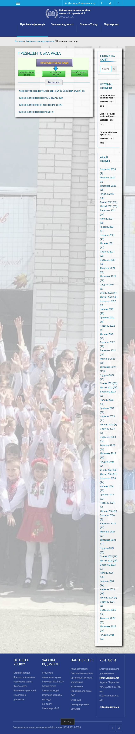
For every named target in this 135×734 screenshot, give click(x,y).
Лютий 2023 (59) (108, 387)
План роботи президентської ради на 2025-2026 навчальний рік (51, 91)
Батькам (75, 709)
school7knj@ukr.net (109, 678)
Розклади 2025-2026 (53, 681)
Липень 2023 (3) (108, 424)
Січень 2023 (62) (108, 383)
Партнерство (111, 24)
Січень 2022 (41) (108, 292)
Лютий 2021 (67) (108, 206)
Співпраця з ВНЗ (50, 708)
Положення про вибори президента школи (40, 105)
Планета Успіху (89, 24)
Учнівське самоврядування (40, 41)
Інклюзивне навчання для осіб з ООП (81, 691)
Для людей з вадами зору (80, 3)
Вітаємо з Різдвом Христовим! (108, 133)
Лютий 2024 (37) (108, 474)
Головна (19, 41)
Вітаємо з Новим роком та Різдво (107, 96)
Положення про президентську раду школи (40, 98)
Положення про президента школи (36, 112)
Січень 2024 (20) (108, 470)
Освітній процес (22, 672)
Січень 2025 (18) (108, 556)
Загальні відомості (62, 24)
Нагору (67, 721)
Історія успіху (49, 686)
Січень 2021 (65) (108, 202)
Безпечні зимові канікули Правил (107, 115)
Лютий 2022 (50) (108, 297)
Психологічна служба (82, 673)
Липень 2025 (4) (108, 597)
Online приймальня (109, 707)
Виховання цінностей (25, 690)
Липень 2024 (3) (108, 511)
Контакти (47, 704)
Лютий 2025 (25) (108, 560)
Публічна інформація (32, 24)
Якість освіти (20, 686)
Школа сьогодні (50, 690)
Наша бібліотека (79, 669)
